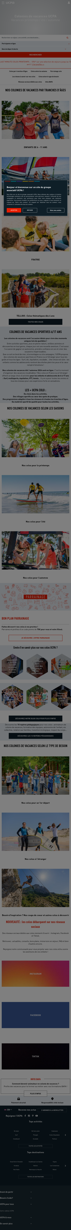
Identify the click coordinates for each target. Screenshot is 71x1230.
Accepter (14, 210)
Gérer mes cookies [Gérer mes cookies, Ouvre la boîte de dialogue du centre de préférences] (55, 210)
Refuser (30, 210)
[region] (36, 198)
